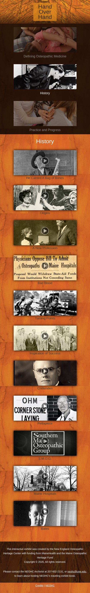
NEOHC (50, 585)
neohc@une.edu (76, 571)
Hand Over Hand (45, 11)
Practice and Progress (44, 130)
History (45, 93)
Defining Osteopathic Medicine (45, 56)
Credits (39, 585)
